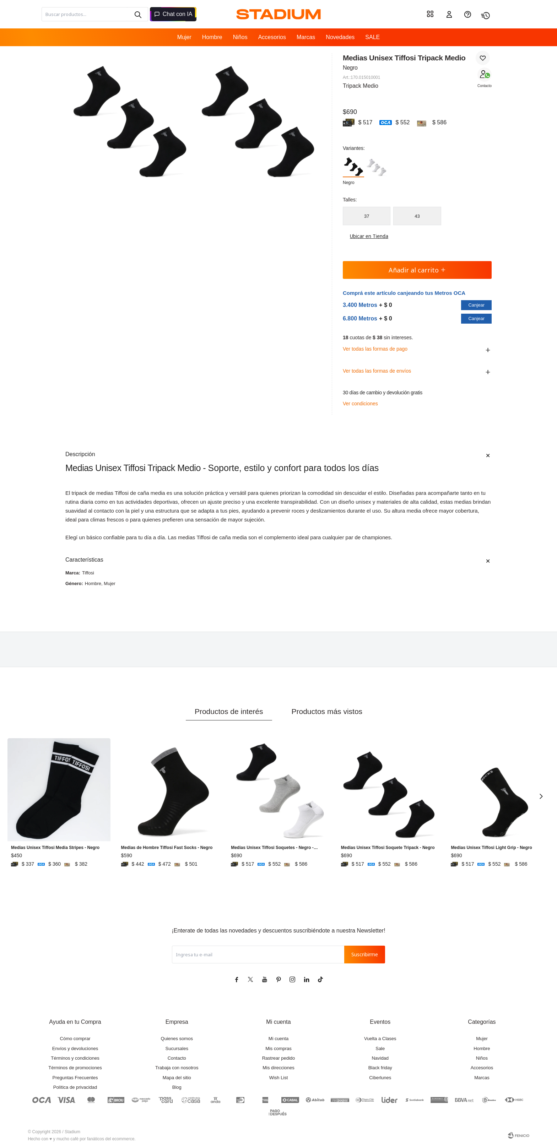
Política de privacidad (75, 1087)
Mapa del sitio (177, 1077)
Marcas (306, 37)
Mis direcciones (278, 1067)
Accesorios (272, 37)
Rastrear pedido (278, 1058)
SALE (372, 37)
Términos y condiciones (75, 1058)
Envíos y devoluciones (75, 1048)
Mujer (184, 37)
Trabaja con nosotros (177, 1067)
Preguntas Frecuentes (75, 1077)
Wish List (278, 1077)
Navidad (380, 1058)
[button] (137, 14)
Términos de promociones (75, 1067)
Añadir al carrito (417, 270)
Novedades (340, 37)
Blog (177, 1087)
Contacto (484, 86)
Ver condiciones (360, 403)
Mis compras (278, 1048)
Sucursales (177, 1048)
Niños (240, 37)
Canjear (476, 305)
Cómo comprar (75, 1038)
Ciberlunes (380, 1077)
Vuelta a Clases (380, 1038)
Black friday (380, 1067)
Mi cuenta (278, 1038)
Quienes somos (177, 1038)
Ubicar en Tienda (365, 236)
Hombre (212, 37)
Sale (380, 1048)
